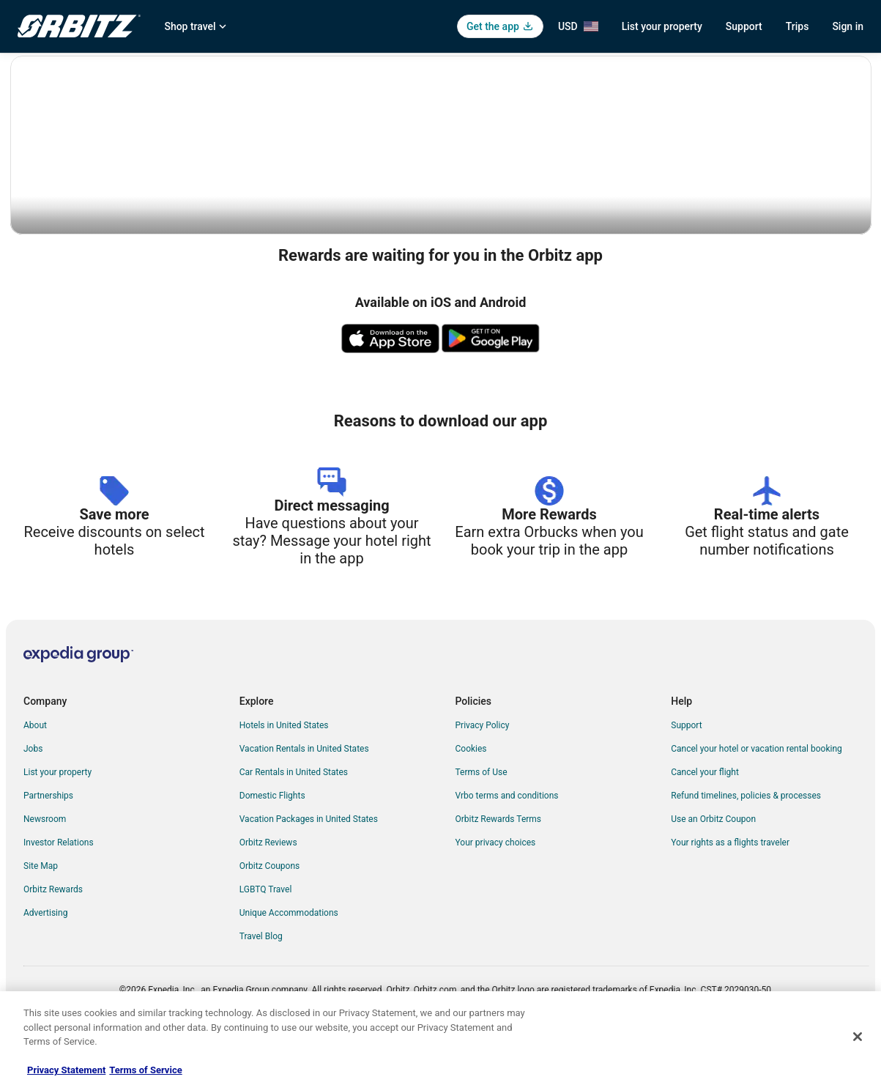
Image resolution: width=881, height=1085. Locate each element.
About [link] (35, 771)
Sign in (847, 26)
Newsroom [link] (44, 864)
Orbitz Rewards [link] (53, 935)
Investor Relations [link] (58, 888)
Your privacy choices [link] (496, 888)
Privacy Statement (66, 1069)
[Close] (857, 1037)
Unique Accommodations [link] (288, 958)
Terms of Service (145, 1069)
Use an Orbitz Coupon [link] (713, 864)
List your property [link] (57, 817)
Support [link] (686, 771)
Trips (797, 26)
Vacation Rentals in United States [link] (304, 794)
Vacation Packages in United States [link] (308, 864)
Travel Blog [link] (261, 982)
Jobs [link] (32, 794)
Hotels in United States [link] (284, 771)
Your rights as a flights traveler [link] (730, 888)
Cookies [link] (471, 794)
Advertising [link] (45, 958)
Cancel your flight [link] (705, 817)
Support (744, 26)
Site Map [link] (40, 911)
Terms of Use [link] (482, 817)
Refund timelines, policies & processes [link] (746, 841)
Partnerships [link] (48, 841)
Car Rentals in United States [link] (293, 817)
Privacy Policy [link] (483, 771)
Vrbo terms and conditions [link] (507, 841)
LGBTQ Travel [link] (265, 935)
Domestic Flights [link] (272, 841)
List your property (662, 26)
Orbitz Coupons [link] (269, 911)
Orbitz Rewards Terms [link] (499, 864)
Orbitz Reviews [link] (268, 888)
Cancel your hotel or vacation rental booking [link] (756, 794)
